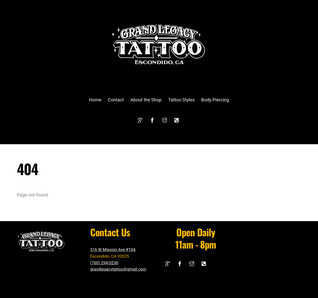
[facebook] (152, 119)
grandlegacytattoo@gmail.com (118, 269)
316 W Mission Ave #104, (113, 249)
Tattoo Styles (181, 100)
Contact (116, 100)
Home (95, 100)
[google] (140, 119)
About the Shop (146, 100)
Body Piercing (215, 100)
